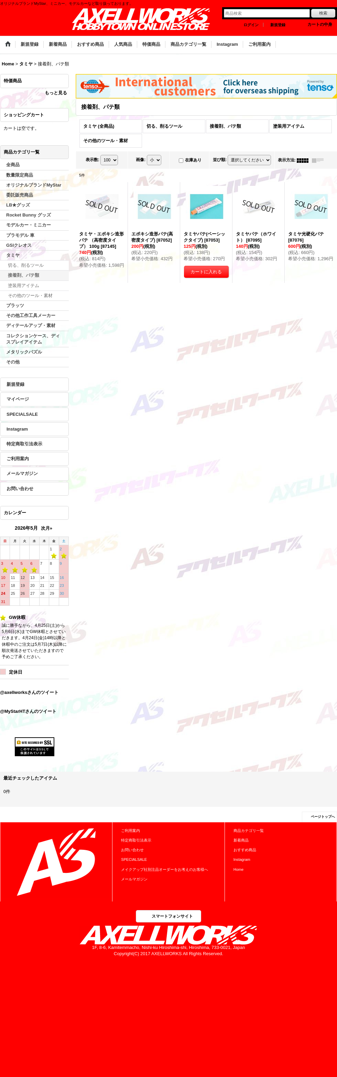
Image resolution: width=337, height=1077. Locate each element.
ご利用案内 (18, 458)
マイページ (18, 399)
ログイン (251, 25)
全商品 (13, 164)
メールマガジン (22, 473)
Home (238, 869)
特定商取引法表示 (24, 443)
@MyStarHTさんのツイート (28, 711)
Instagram (17, 429)
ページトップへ (323, 817)
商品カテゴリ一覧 (248, 830)
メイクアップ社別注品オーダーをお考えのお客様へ (164, 869)
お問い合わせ (20, 488)
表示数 (92, 160)
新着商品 (241, 840)
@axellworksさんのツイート (29, 692)
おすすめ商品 (244, 850)
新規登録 (277, 25)
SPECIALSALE (22, 414)
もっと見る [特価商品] (56, 92)
